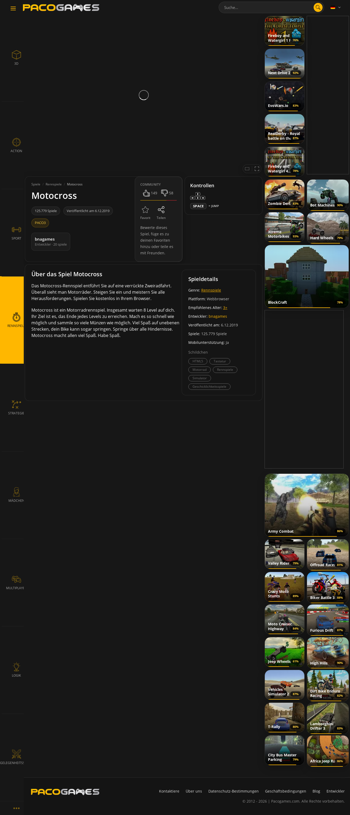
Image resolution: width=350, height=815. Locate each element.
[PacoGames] (65, 791)
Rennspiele (211, 290)
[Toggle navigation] (13, 9)
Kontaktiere (169, 791)
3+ (225, 307)
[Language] (336, 7)
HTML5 (198, 361)
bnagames (218, 316)
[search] (318, 7)
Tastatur (220, 361)
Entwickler (336, 791)
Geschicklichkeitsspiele (209, 386)
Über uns (194, 791)
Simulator (200, 378)
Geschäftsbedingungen (285, 791)
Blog (316, 791)
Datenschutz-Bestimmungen (233, 791)
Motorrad (200, 369)
